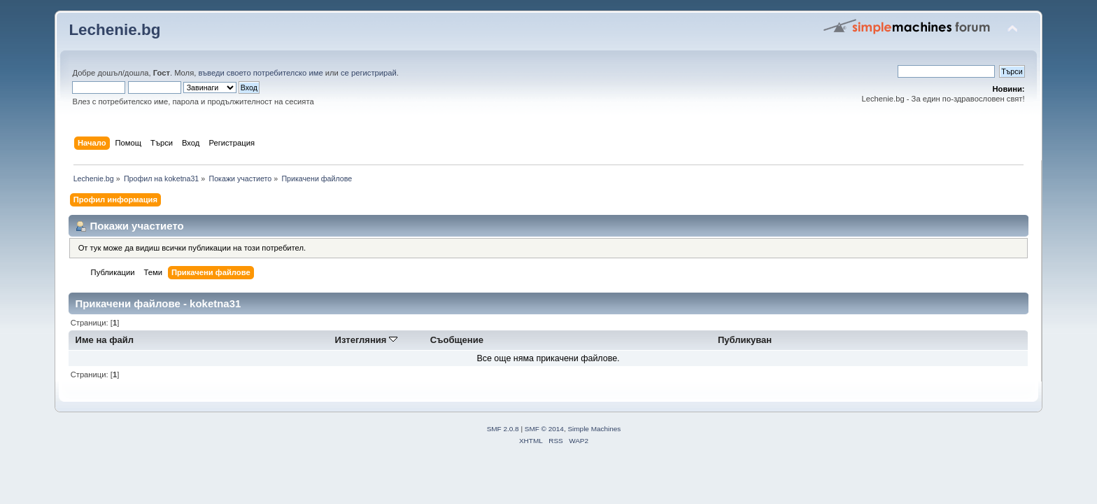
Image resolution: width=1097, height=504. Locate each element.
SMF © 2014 (544, 429)
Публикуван (745, 340)
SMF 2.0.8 (503, 429)
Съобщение (456, 340)
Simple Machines (594, 429)
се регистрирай (369, 73)
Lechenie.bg (114, 29)
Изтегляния (366, 340)
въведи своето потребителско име (260, 73)
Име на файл (105, 340)
